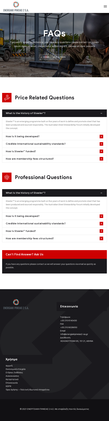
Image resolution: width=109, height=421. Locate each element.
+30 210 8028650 (68, 327)
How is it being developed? (22, 136)
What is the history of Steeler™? (25, 113)
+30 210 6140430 (68, 320)
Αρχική (9, 365)
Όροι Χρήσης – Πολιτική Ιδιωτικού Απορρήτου (28, 389)
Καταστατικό (12, 379)
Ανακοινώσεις (12, 376)
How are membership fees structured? (30, 158)
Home (46, 57)
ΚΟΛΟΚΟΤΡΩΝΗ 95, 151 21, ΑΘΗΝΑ (76, 341)
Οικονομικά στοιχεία (16, 369)
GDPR (8, 386)
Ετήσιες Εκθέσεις (14, 372)
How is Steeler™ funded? (21, 151)
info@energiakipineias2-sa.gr (74, 334)
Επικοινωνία (12, 382)
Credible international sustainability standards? (36, 143)
